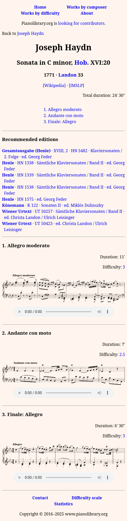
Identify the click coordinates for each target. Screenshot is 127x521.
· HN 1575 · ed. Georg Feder (34, 199)
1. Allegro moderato (62, 109)
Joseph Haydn (30, 33)
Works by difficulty (40, 13)
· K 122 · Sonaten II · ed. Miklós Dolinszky (52, 205)
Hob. (81, 62)
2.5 (122, 354)
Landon (67, 75)
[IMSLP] (76, 85)
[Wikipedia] (54, 85)
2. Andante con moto (63, 115)
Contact (40, 498)
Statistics (63, 504)
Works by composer (87, 7)
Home (40, 7)
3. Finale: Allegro (60, 121)
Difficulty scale (87, 498)
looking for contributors (81, 23)
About (86, 13)
